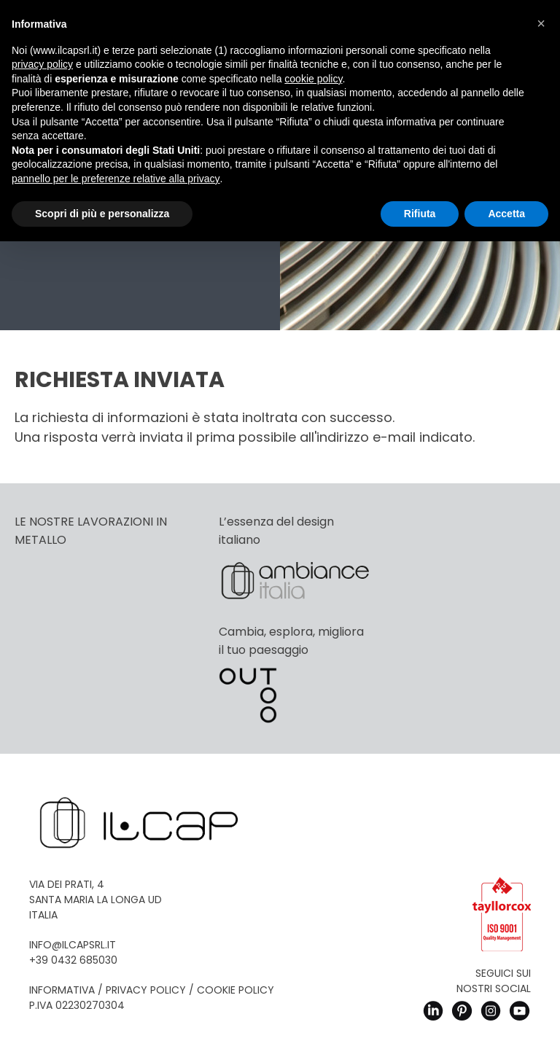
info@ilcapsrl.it (72, 944)
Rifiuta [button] (420, 213)
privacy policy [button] (42, 64)
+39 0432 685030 (73, 960)
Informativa (62, 990)
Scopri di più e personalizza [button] (102, 213)
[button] (541, 23)
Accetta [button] (506, 213)
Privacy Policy (146, 990)
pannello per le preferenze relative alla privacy (116, 178)
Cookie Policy (235, 990)
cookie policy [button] (313, 79)
